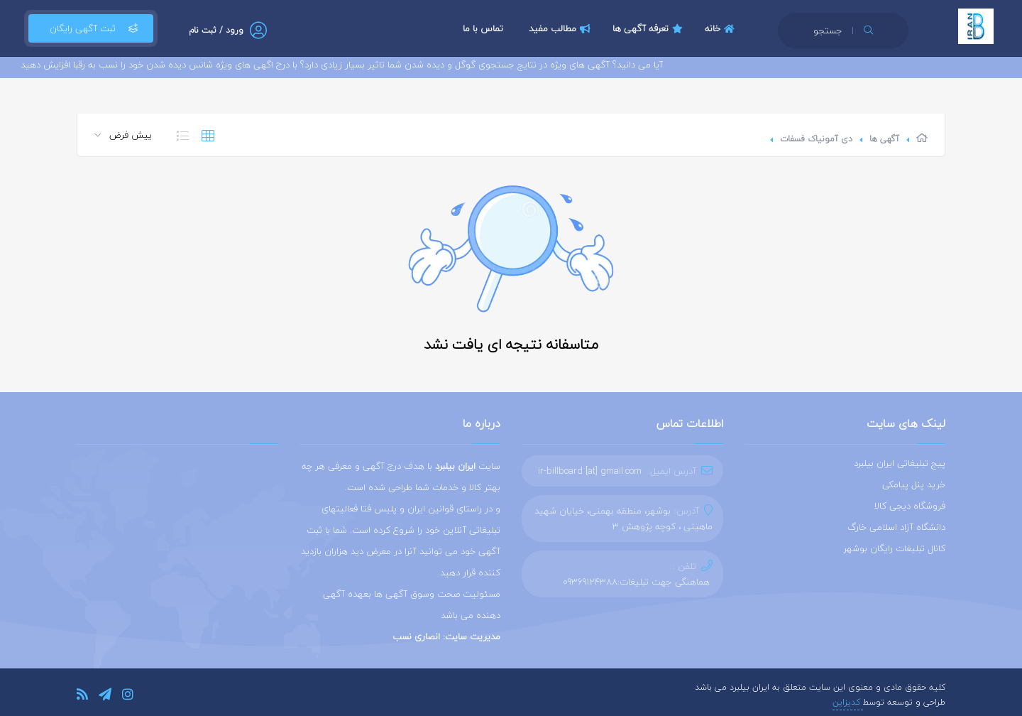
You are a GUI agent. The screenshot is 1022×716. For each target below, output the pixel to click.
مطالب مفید (561, 28)
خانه (721, 28)
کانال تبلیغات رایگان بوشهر (894, 548)
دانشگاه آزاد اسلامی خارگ (896, 527)
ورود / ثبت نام (216, 30)
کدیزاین (848, 702)
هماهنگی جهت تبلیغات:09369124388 (636, 582)
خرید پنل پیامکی (913, 484)
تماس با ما (483, 28)
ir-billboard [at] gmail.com (590, 471)
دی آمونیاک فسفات (816, 138)
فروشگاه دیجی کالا (909, 506)
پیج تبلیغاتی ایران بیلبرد (899, 463)
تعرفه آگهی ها (649, 28)
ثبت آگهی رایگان (91, 28)
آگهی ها (884, 138)
